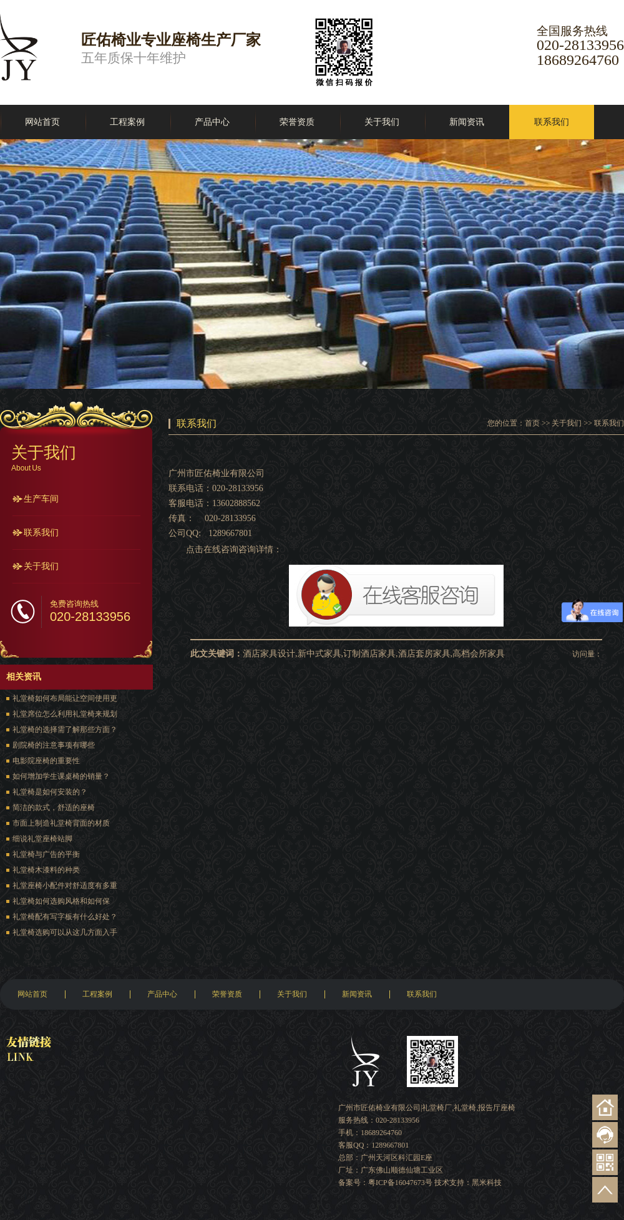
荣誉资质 (297, 122)
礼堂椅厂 (437, 1107)
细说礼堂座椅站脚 (42, 838)
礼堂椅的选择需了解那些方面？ (64, 729)
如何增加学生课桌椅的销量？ (61, 776)
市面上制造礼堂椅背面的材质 (61, 823)
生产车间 (41, 499)
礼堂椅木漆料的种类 (46, 870)
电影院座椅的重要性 (46, 760)
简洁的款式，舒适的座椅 (53, 807)
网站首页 (42, 122)
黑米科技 (487, 1182)
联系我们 (551, 122)
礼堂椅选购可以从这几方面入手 (64, 932)
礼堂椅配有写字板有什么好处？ (64, 916)
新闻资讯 (466, 122)
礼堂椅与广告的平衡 (46, 854)
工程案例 (127, 122)
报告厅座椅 (496, 1107)
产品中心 (212, 122)
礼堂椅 (465, 1107)
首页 (532, 423)
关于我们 (381, 122)
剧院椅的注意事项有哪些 (53, 745)
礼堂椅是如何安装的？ (49, 792)
